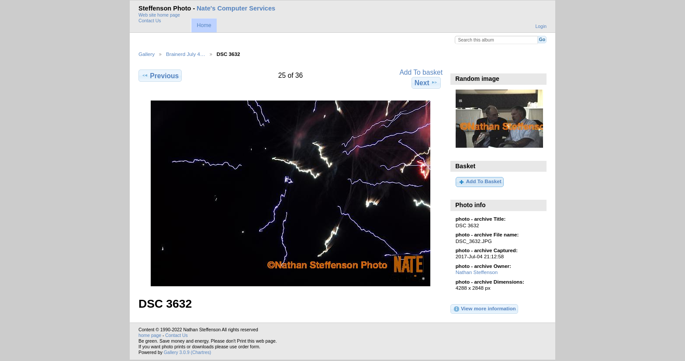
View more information (484, 308)
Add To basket (421, 72)
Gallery (146, 54)
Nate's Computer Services (236, 8)
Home (204, 25)
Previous (160, 76)
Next (426, 83)
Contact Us (149, 20)
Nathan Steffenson (477, 272)
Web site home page (159, 15)
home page (149, 335)
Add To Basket (479, 181)
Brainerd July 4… (185, 54)
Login (541, 26)
